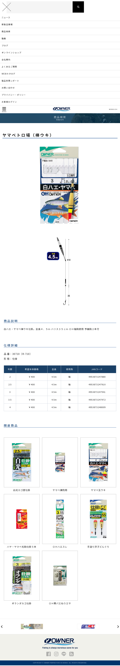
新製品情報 (7, 25)
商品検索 (6, 32)
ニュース (6, 18)
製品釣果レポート (10, 81)
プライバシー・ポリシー (14, 95)
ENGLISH (113, 110)
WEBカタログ (8, 74)
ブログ (5, 46)
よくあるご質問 (9, 67)
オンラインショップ (11, 53)
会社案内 (6, 60)
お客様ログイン (9, 102)
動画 (4, 39)
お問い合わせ (8, 88)
